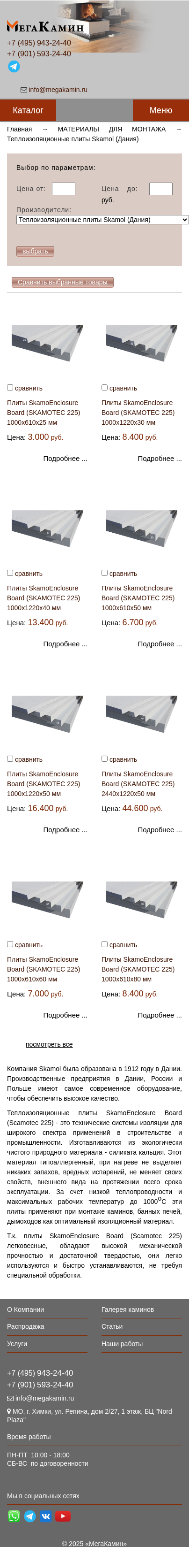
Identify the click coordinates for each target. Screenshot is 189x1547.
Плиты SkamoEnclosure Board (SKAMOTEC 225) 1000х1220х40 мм (43, 598)
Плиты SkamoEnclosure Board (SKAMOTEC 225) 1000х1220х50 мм (43, 783)
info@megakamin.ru (58, 89)
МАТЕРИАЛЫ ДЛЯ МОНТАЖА (112, 129)
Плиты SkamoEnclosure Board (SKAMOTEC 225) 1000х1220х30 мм (138, 412)
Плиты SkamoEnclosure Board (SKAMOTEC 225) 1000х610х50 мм (138, 598)
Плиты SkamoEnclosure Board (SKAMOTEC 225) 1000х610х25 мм (43, 412)
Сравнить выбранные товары (63, 282)
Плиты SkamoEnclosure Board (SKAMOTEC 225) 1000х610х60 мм (43, 969)
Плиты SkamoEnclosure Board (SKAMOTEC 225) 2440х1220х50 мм (138, 783)
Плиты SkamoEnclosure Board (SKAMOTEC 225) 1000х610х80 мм (138, 969)
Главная (19, 129)
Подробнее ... (65, 458)
